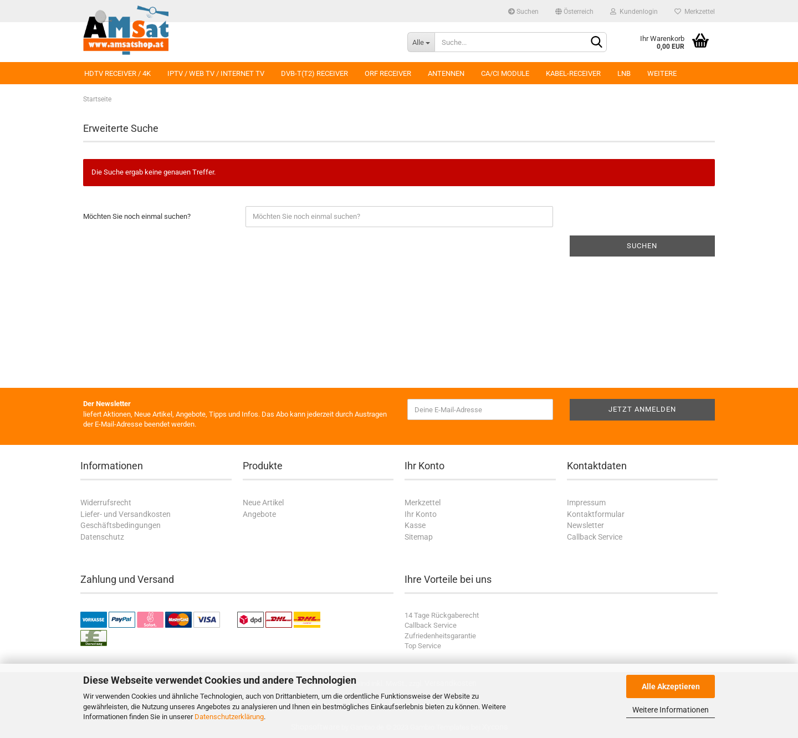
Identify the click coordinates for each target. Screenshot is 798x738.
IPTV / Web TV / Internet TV (215, 73)
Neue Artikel (263, 502)
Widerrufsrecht (105, 502)
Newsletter (585, 525)
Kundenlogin (634, 12)
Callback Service (594, 536)
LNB (624, 73)
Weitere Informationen (670, 709)
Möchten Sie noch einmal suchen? (137, 216)
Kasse (415, 525)
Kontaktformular (596, 514)
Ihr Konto (421, 514)
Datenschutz (102, 536)
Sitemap (419, 536)
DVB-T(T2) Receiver (314, 73)
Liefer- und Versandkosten (125, 514)
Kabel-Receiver (573, 73)
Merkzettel (694, 12)
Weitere (662, 73)
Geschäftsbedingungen (120, 525)
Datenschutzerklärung (229, 717)
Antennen (446, 73)
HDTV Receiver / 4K (117, 73)
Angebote (259, 514)
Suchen (523, 12)
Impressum (586, 502)
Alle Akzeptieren (671, 686)
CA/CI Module (505, 73)
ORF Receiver (388, 73)
